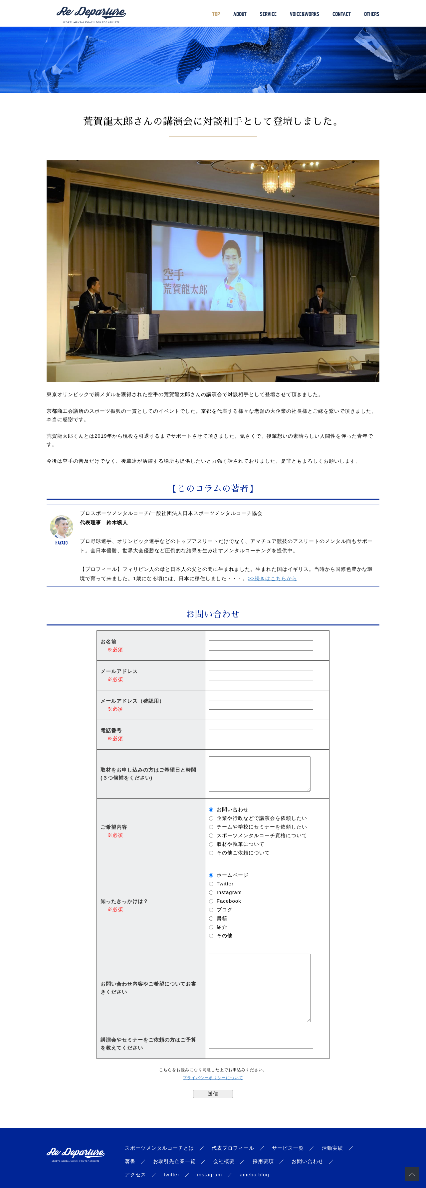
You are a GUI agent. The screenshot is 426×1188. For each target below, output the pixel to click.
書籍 (222, 918)
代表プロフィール (233, 1148)
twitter (171, 1174)
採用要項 (263, 1161)
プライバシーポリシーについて (213, 1077)
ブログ (225, 909)
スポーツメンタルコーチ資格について (262, 835)
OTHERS (371, 14)
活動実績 (332, 1148)
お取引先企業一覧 (174, 1161)
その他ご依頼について (243, 852)
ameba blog (254, 1174)
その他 (225, 935)
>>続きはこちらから (272, 578)
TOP (216, 14)
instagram (209, 1174)
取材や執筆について (241, 844)
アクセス (135, 1174)
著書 (130, 1161)
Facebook (229, 901)
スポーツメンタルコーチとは (159, 1148)
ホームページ (233, 875)
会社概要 (224, 1161)
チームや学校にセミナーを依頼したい (262, 827)
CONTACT (341, 14)
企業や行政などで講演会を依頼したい (262, 818)
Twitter (225, 883)
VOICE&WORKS (304, 14)
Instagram (229, 892)
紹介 (222, 927)
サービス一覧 (288, 1148)
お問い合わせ (233, 809)
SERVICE (268, 14)
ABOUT (240, 14)
